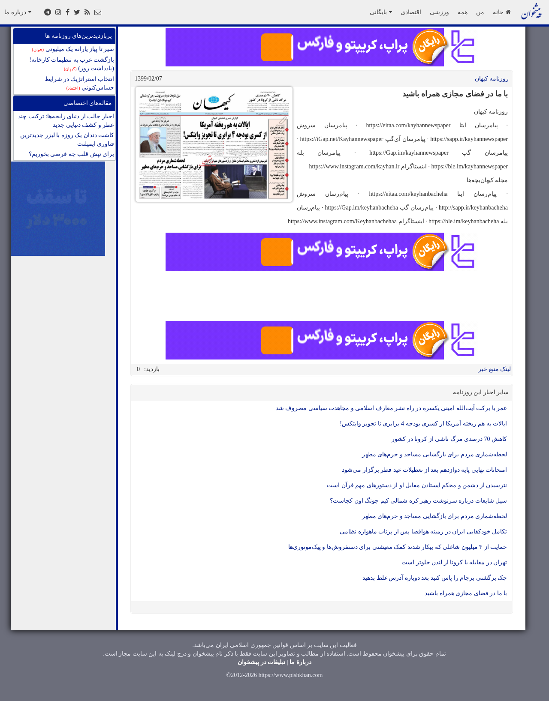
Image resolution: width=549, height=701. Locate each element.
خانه (501, 12)
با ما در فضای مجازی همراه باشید (466, 593)
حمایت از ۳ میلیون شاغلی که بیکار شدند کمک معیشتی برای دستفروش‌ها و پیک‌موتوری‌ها (397, 547)
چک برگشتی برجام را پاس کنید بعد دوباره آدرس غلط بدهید (434, 578)
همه (463, 12)
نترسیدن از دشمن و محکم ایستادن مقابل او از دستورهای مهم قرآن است (417, 485)
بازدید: (152, 369)
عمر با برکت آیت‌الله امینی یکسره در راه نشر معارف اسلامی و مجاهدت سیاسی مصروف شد (391, 408)
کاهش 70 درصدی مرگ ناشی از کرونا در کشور (449, 439)
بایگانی (381, 12)
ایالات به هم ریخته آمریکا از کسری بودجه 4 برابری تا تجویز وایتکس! (423, 423)
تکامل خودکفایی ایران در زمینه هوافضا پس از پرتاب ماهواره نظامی (423, 531)
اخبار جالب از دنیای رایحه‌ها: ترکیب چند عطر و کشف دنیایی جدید (66, 120)
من (480, 12)
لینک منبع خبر (494, 369)
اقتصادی (411, 12)
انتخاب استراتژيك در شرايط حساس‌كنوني (80, 83)
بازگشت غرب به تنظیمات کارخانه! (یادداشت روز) (71, 64)
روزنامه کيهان (492, 78)
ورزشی (439, 12)
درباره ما (17, 12)
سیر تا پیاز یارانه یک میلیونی (73, 49)
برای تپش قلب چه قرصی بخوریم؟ (72, 154)
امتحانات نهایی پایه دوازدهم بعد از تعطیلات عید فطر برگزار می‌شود (424, 470)
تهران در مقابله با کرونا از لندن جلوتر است (454, 562)
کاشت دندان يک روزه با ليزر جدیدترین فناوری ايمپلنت (67, 139)
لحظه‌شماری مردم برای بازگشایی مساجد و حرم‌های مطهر (434, 454)
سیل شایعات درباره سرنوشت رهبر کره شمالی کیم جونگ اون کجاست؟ (418, 500)
